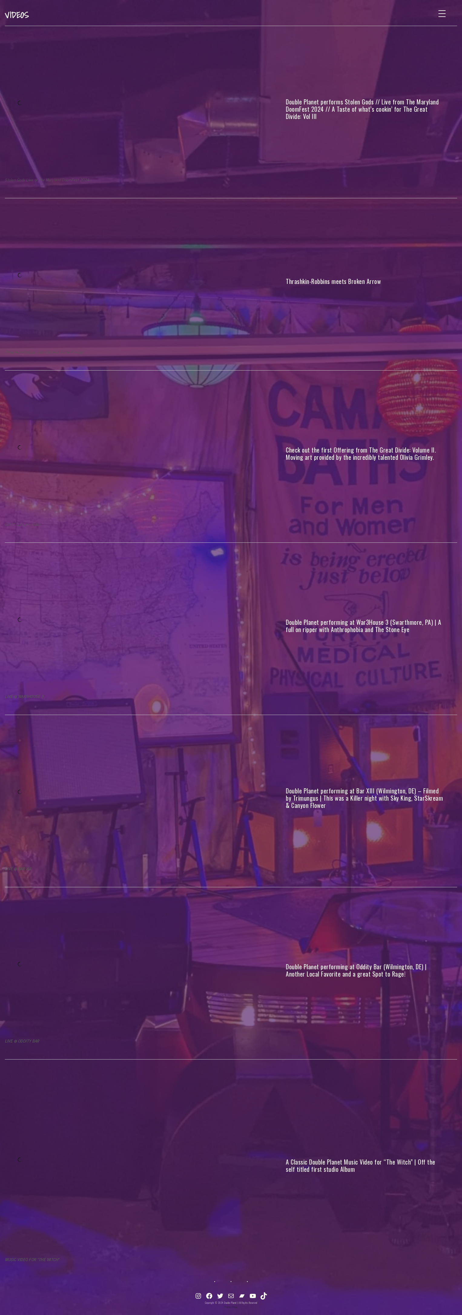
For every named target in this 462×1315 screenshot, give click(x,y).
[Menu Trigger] (442, 13)
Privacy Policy (231, 1307)
